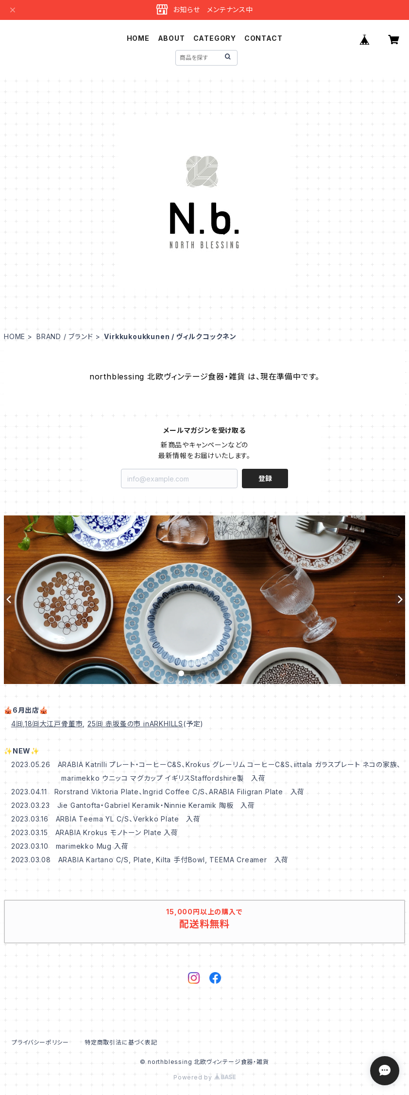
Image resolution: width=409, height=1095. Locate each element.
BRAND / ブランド (64, 336)
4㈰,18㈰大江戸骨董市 (47, 723)
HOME (138, 38)
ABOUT (171, 38)
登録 (265, 478)
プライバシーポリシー (40, 1042)
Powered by (204, 1077)
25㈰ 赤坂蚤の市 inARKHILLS (135, 723)
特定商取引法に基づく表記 (121, 1042)
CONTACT (263, 38)
